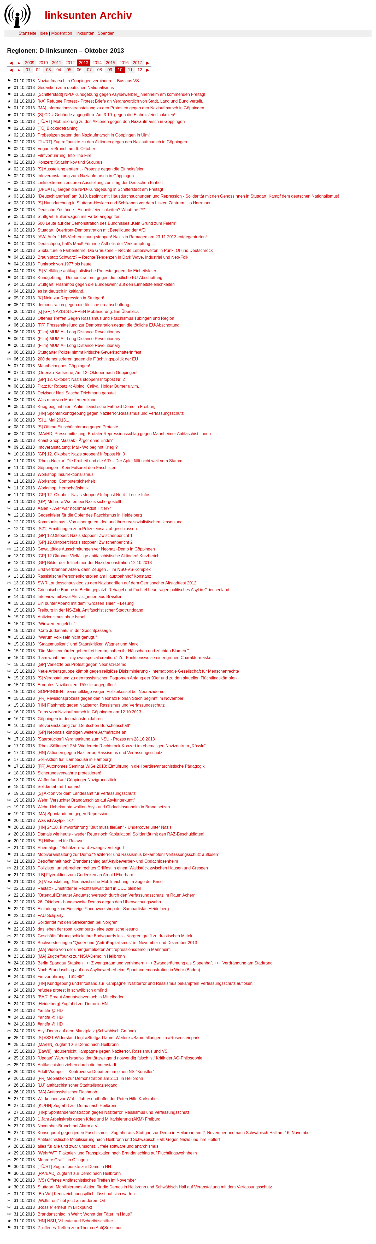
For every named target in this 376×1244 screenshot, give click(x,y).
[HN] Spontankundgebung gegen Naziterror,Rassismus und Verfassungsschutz (111, 413)
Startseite (27, 33)
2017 (137, 63)
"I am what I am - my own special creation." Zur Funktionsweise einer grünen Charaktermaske (124, 657)
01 (28, 70)
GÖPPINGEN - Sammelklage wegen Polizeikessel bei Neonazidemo (101, 691)
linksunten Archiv (88, 15)
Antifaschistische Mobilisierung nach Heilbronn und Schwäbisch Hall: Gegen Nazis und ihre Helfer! (129, 1139)
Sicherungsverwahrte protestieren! (69, 773)
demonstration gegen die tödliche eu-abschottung (83, 305)
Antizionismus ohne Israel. (62, 617)
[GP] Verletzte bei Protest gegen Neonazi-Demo (82, 664)
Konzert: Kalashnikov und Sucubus (70, 162)
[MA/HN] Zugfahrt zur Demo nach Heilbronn (78, 1044)
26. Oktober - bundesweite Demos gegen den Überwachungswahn (99, 902)
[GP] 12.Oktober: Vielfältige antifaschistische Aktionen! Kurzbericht (99, 556)
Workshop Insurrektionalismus (65, 474)
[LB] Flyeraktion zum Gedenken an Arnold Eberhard (85, 875)
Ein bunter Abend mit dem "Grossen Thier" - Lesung (86, 603)
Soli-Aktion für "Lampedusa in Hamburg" (75, 759)
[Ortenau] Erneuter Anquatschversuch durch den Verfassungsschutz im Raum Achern (117, 895)
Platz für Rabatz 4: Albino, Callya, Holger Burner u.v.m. (88, 386)
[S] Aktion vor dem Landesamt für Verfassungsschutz (87, 793)
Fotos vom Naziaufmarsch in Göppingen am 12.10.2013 (89, 712)
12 (139, 70)
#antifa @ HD (50, 1010)
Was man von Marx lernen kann (67, 400)
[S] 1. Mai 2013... (53, 420)
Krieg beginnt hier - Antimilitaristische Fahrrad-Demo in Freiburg (97, 406)
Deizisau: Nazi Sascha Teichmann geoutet (77, 393)
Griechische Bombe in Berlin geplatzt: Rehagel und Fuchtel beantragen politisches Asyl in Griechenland (133, 590)
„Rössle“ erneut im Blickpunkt (65, 1207)
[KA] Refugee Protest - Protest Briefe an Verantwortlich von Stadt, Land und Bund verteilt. (120, 101)
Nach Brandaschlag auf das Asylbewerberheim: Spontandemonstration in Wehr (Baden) (119, 970)
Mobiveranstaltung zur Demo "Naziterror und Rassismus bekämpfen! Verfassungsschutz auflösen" (128, 854)
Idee (44, 33)
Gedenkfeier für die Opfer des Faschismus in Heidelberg (90, 515)
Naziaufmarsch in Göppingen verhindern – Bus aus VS (88, 81)
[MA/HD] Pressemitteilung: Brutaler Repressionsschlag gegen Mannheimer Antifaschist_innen (124, 433)
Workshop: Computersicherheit (66, 481)
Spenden (106, 33)
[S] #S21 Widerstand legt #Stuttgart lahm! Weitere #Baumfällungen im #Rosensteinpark (118, 1037)
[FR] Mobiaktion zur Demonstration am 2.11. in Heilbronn (90, 1078)
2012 (70, 63)
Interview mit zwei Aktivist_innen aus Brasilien (80, 596)
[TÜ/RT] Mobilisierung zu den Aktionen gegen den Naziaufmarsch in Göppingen (111, 121)
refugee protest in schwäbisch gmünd (72, 990)
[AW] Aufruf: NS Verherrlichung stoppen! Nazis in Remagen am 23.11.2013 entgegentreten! (122, 237)
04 (58, 70)
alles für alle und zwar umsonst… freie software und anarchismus (98, 1146)
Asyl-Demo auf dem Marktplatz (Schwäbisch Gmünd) (87, 1031)
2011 (56, 63)
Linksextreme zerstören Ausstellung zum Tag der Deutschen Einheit (100, 182)
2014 (97, 63)
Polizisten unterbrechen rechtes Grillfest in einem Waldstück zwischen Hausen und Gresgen (123, 868)
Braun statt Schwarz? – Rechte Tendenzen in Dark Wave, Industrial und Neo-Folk (113, 257)
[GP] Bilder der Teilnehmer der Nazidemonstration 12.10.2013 (95, 562)
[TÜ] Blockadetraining (58, 128)
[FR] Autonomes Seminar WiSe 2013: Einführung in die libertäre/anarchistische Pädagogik (121, 766)
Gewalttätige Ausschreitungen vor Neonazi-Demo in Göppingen (96, 549)
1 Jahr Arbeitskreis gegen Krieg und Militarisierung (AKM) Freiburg (99, 1119)
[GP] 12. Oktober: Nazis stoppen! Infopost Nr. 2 (81, 379)
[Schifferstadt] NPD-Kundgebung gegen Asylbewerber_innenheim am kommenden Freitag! (121, 94)
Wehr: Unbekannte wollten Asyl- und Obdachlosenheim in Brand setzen (104, 807)
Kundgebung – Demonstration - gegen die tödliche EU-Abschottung (100, 277)
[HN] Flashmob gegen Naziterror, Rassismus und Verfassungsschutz (101, 705)
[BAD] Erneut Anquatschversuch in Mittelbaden (81, 997)
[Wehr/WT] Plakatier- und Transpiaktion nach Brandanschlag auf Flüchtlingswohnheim (117, 1153)
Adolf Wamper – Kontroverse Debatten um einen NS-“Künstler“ (96, 1071)
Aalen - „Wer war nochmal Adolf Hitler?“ (74, 508)
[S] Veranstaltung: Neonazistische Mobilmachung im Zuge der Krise (100, 881)
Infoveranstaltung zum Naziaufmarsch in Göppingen (86, 176)
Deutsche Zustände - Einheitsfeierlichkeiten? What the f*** (91, 210)
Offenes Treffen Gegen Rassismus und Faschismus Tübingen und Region (106, 318)
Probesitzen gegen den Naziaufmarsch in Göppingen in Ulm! (94, 135)
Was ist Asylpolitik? (55, 820)
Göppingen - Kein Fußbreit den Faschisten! (78, 467)
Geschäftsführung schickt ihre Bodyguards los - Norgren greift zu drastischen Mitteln (115, 936)
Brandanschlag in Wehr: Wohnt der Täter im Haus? (85, 1214)
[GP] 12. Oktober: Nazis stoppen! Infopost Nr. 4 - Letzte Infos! (94, 495)
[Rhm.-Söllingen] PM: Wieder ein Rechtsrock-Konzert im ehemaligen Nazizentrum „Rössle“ (122, 746)
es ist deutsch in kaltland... (62, 291)
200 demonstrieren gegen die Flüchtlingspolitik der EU (88, 359)
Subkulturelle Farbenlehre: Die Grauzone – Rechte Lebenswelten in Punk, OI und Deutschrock (125, 250)
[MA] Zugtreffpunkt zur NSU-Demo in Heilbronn (81, 956)
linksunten (84, 33)
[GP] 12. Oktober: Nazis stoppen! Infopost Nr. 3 (81, 454)
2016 (124, 63)
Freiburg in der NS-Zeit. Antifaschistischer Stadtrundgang (90, 610)
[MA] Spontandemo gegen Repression (73, 813)
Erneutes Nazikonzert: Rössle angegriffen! (77, 685)
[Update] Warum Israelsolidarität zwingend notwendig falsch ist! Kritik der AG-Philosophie (120, 1058)
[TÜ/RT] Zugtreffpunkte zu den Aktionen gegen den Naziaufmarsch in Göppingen (112, 142)
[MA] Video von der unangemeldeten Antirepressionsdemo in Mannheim (104, 949)
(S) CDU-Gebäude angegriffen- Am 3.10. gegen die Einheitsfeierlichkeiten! (106, 114)
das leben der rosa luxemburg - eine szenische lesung (88, 929)
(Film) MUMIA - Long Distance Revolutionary (79, 332)
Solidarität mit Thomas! (59, 786)
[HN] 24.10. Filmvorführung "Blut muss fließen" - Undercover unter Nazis (105, 827)
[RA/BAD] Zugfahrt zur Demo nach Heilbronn (79, 1173)
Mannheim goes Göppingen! (64, 366)
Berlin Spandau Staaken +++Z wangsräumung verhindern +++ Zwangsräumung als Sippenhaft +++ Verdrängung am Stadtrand (155, 963)
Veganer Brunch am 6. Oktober (66, 148)
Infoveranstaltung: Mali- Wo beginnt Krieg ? (78, 447)
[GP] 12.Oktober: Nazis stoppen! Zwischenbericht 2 (85, 542)
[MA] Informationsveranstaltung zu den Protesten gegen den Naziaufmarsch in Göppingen (121, 108)
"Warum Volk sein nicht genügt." (67, 637)
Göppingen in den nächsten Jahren (70, 718)
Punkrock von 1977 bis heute (64, 264)
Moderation (61, 33)
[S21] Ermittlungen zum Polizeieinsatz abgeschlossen (87, 528)
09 (110, 70)
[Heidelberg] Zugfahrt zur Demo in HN (73, 1004)
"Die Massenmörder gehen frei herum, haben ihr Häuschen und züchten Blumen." (113, 651)
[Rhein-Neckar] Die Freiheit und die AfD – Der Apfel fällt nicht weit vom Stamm (110, 461)
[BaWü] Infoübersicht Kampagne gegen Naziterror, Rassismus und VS (102, 1051)
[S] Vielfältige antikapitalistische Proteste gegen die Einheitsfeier (97, 271)
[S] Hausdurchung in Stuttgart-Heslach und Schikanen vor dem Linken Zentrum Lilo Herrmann (125, 203)
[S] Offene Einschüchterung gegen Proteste (78, 427)
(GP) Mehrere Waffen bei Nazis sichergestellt (79, 501)
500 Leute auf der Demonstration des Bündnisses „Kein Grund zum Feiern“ (107, 223)
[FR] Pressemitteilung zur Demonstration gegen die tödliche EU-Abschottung (108, 325)
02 (38, 70)
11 (130, 70)
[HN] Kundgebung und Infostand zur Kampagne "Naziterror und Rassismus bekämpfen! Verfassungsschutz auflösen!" (146, 983)
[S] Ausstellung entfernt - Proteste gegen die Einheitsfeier (91, 169)
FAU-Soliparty (50, 915)
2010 (43, 63)
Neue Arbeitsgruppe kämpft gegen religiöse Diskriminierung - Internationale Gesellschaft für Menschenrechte (138, 671)
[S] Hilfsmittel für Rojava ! (61, 841)
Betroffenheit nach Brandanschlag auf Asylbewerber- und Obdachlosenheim (108, 861)
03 (48, 70)
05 (69, 70)
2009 (29, 63)
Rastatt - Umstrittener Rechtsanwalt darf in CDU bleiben (89, 888)
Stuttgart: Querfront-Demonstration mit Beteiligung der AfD (92, 230)
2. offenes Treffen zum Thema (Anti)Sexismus (80, 1227)
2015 (110, 63)
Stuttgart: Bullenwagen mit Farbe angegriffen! (80, 216)
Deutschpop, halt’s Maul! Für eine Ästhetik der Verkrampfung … (96, 243)
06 (79, 70)
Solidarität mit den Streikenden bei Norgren (78, 922)
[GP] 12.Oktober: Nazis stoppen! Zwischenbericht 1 (85, 535)
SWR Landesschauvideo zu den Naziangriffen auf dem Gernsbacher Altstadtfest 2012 (117, 583)
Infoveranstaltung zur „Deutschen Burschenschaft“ (84, 725)
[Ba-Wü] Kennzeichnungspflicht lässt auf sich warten (86, 1194)
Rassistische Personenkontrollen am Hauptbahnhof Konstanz (94, 576)
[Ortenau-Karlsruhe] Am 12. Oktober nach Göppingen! (87, 372)
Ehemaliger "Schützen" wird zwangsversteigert (81, 847)
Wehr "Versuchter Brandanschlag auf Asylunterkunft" (86, 800)
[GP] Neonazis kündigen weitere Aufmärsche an (82, 732)
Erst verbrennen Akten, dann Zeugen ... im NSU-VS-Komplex (94, 569)
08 (99, 70)
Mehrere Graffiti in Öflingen (63, 1160)
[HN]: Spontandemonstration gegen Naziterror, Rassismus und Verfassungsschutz (114, 1112)
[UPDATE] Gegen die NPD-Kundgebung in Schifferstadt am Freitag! (100, 189)
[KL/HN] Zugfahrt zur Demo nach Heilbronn (78, 1105)
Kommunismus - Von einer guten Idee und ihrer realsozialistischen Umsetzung (110, 522)
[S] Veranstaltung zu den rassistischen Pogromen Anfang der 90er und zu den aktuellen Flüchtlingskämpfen (137, 678)
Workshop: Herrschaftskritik (63, 488)
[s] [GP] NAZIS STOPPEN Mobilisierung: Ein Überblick (88, 311)
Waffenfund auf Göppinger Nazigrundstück (77, 780)
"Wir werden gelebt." (56, 623)
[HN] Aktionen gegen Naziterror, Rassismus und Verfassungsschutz (100, 752)
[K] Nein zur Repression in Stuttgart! (71, 298)
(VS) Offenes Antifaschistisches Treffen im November (87, 1180)
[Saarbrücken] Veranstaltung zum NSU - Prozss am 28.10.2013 (96, 739)
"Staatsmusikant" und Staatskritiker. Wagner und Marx (88, 644)
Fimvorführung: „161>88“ (61, 976)
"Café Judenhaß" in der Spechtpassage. (75, 630)
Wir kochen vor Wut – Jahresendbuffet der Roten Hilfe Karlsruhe (97, 1099)
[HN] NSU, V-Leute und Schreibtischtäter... (77, 1221)
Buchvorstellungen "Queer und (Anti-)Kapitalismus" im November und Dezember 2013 (117, 942)
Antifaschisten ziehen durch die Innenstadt (77, 1065)
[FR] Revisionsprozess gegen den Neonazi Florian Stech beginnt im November (111, 698)
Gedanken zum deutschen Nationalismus (76, 87)
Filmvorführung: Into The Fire (64, 155)
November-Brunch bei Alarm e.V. (68, 1126)
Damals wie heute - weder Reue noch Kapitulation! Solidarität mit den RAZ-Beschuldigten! (121, 834)
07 (89, 70)
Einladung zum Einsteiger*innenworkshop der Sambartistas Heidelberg (103, 909)
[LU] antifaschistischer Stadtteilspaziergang (78, 1085)
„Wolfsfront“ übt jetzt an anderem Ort (71, 1200)
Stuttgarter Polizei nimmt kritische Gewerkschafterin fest (89, 352)
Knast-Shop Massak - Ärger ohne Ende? (75, 440)
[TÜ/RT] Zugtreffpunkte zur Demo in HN (74, 1166)
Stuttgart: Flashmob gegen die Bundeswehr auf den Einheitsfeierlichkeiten (106, 284)
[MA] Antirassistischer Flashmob (67, 1092)
